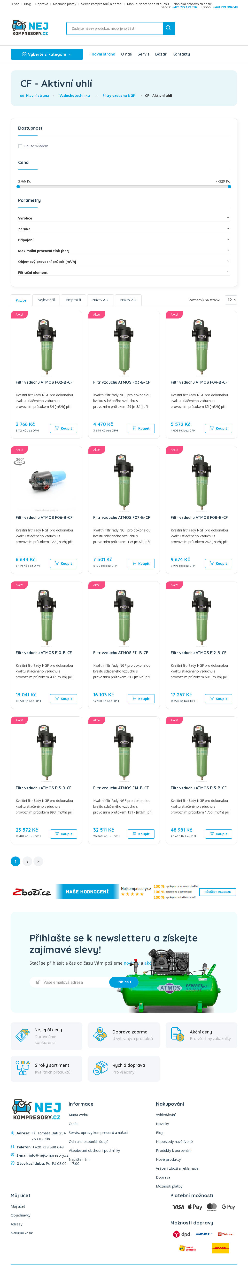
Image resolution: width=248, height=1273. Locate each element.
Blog (27, 4)
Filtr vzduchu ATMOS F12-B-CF (198, 652)
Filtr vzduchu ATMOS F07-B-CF (121, 517)
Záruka (124, 228)
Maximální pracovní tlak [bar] (124, 250)
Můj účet (18, 1206)
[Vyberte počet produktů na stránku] (231, 299)
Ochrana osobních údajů (88, 1141)
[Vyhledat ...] (108, 28)
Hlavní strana (103, 54)
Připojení (124, 239)
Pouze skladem (36, 146)
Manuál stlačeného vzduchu (148, 4)
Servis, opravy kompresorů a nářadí (98, 1132)
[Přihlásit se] (69, 982)
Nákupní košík (22, 1233)
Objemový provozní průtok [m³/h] (124, 261)
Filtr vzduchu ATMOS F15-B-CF (199, 787)
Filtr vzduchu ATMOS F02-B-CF (44, 382)
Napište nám (79, 1159)
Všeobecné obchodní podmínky (94, 1150)
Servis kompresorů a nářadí (101, 4)
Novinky (162, 1123)
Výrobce (124, 217)
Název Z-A (128, 299)
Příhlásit (124, 982)
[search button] (169, 28)
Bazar (161, 54)
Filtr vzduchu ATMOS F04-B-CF (199, 382)
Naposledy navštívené (174, 1141)
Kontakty (181, 54)
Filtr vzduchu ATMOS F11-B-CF (120, 652)
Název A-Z (100, 299)
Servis (143, 54)
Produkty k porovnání (173, 1150)
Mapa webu (78, 1114)
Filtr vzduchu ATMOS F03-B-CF (121, 382)
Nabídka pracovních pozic (192, 4)
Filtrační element (124, 272)
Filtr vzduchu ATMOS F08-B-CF (199, 517)
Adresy (17, 1224)
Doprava (41, 4)
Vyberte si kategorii (47, 54)
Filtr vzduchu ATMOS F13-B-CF (43, 787)
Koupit (63, 428)
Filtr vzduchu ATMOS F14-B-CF (121, 787)
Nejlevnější (46, 299)
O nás (15, 4)
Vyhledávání (166, 1114)
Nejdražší (73, 299)
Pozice (21, 300)
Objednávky (21, 1215)
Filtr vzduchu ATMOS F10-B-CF (44, 652)
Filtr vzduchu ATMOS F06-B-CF (44, 517)
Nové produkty (168, 1159)
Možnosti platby (64, 4)
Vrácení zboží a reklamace (177, 1168)
